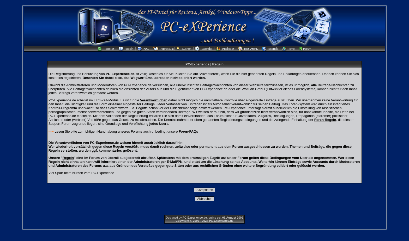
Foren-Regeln (325, 120)
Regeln (68, 158)
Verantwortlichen (153, 100)
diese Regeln (113, 147)
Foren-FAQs (188, 131)
